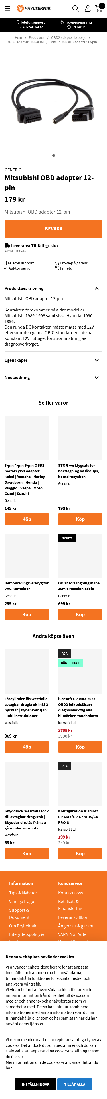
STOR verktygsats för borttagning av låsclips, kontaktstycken (78, 470)
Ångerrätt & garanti (76, 926)
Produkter (36, 37)
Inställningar (36, 1084)
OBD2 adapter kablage (68, 37)
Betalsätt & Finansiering (70, 905)
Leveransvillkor (73, 917)
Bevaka (53, 228)
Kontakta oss (70, 893)
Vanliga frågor (22, 901)
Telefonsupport (32, 22)
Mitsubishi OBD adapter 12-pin (74, 42)
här (8, 1068)
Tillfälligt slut (44, 246)
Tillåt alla (74, 1084)
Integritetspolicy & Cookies (26, 938)
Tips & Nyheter (23, 893)
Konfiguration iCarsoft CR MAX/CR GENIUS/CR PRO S (78, 816)
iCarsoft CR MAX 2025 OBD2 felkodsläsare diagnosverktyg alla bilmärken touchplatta (78, 707)
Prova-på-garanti (78, 22)
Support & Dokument (19, 914)
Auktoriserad (33, 27)
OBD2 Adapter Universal (25, 42)
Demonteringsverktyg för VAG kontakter (27, 585)
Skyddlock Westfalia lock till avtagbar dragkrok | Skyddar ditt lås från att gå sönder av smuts (27, 819)
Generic (13, 170)
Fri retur (78, 27)
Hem (18, 37)
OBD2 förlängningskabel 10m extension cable (79, 585)
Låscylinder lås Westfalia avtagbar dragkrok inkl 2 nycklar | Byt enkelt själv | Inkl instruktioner (26, 707)
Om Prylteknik (22, 926)
